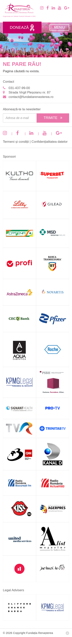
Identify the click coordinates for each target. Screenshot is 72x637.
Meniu (59, 27)
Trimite (53, 118)
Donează (22, 27)
